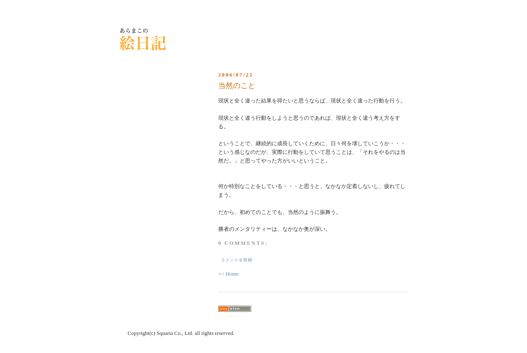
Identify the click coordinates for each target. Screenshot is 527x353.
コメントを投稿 (236, 260)
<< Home (228, 274)
